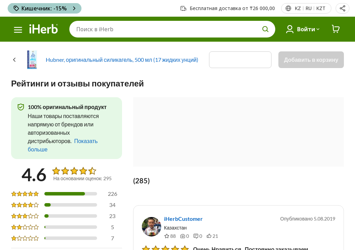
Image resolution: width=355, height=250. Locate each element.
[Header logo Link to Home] (43, 29)
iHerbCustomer (183, 218)
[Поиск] (172, 29)
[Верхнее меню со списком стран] (310, 8)
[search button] (265, 29)
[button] (342, 8)
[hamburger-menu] (18, 30)
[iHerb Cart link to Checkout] (336, 29)
